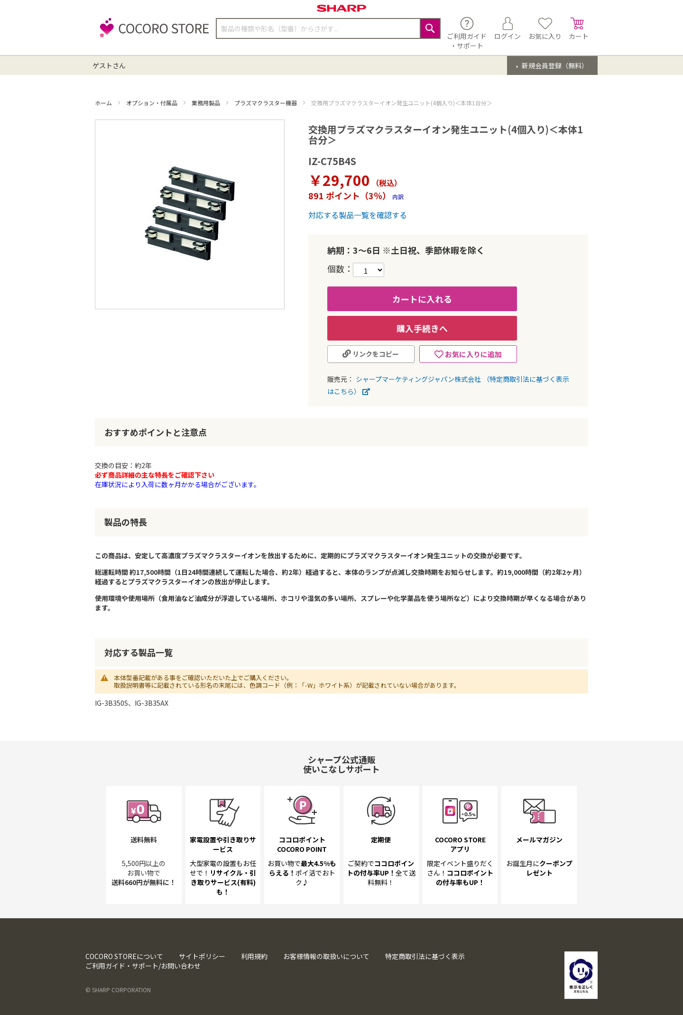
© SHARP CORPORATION (118, 990)
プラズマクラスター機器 (266, 103)
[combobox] (328, 28)
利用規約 (254, 956)
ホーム (104, 103)
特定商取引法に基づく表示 (425, 956)
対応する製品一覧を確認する (357, 215)
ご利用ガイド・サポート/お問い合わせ (143, 965)
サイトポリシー (202, 956)
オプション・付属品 (152, 103)
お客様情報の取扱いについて (326, 956)
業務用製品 (207, 103)
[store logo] (152, 33)
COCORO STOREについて (124, 956)
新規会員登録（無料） (554, 65)
